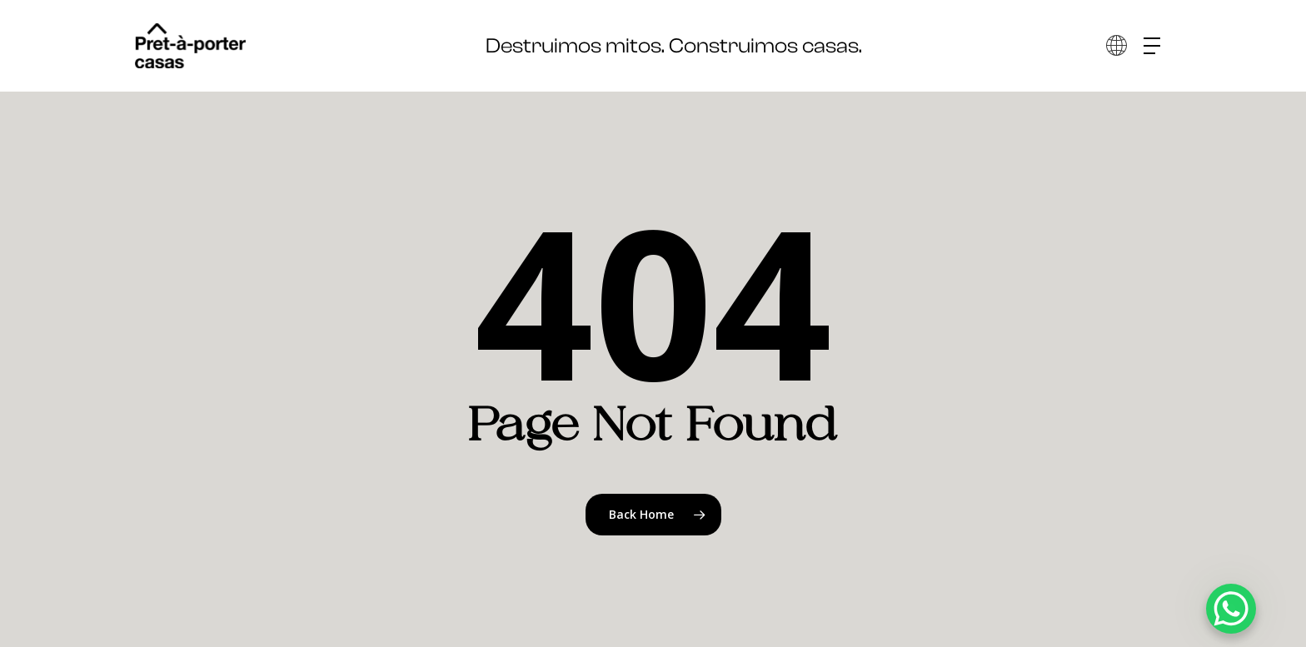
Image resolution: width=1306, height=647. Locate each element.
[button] (1158, 46)
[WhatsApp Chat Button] (1231, 609)
